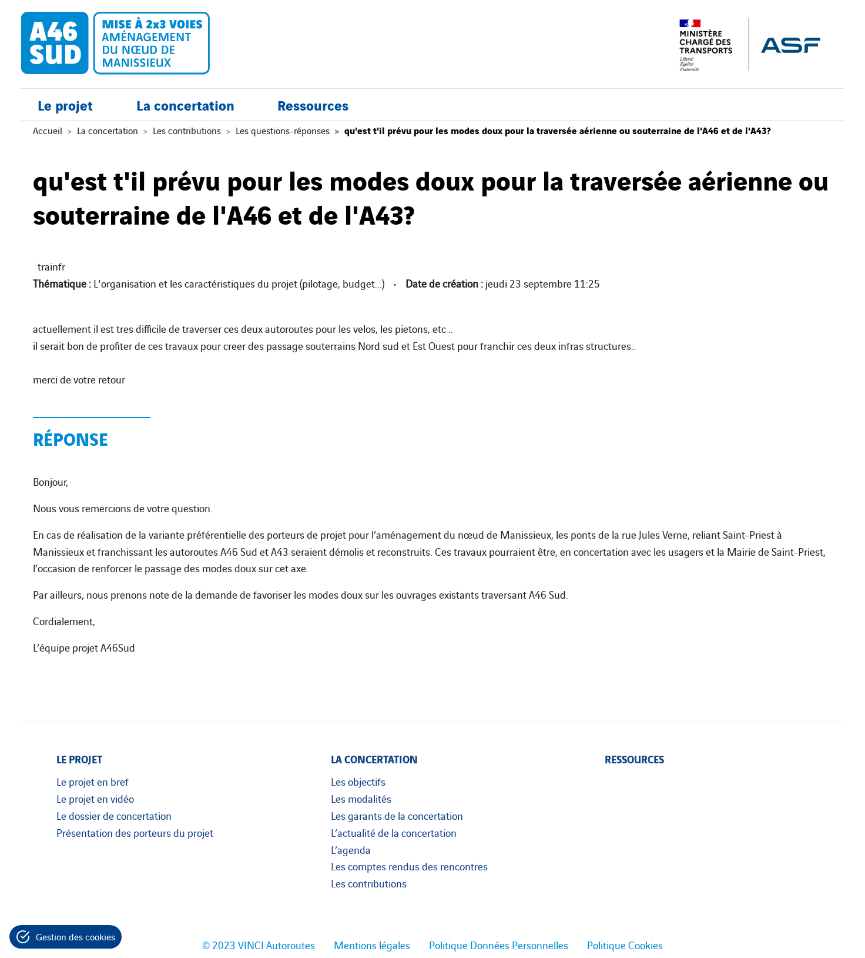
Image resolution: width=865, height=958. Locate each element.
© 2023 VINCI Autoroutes (258, 944)
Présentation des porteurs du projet (134, 832)
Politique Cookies (625, 944)
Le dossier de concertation (114, 815)
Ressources (312, 104)
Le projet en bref (92, 781)
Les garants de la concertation (397, 815)
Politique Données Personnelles (498, 944)
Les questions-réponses (283, 129)
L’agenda (351, 849)
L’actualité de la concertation (394, 832)
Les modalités (361, 798)
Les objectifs (358, 781)
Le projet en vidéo (95, 798)
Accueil (47, 129)
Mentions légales (372, 944)
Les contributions (187, 129)
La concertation (185, 104)
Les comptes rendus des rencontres (409, 865)
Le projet (65, 104)
